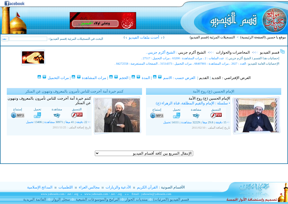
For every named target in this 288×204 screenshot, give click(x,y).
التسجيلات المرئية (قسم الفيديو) (212, 37)
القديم (204, 78)
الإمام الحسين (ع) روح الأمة (209, 98)
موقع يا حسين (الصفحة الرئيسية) (263, 37)
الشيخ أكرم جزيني (192, 52)
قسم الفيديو (269, 52)
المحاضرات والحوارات (233, 52)
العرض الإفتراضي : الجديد (231, 78)
